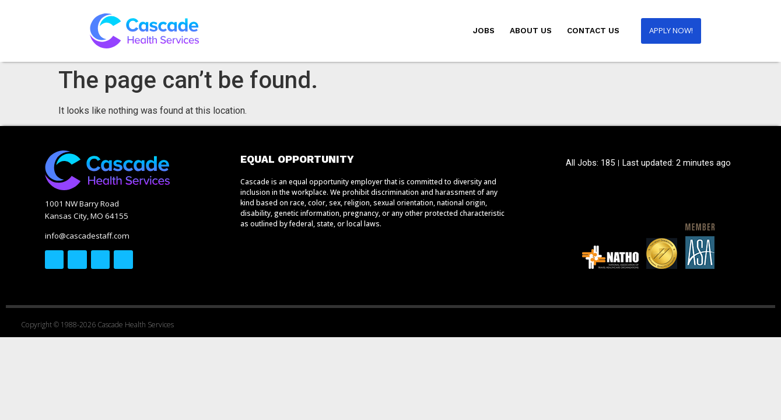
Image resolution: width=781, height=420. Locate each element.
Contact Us (589, 30)
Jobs (480, 30)
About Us (527, 30)
